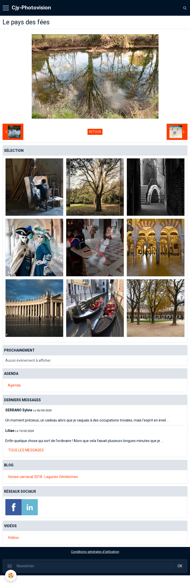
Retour (95, 132)
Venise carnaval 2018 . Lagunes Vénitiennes (43, 477)
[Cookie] (10, 575)
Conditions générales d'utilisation (95, 552)
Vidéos (13, 538)
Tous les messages (26, 450)
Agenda (14, 385)
